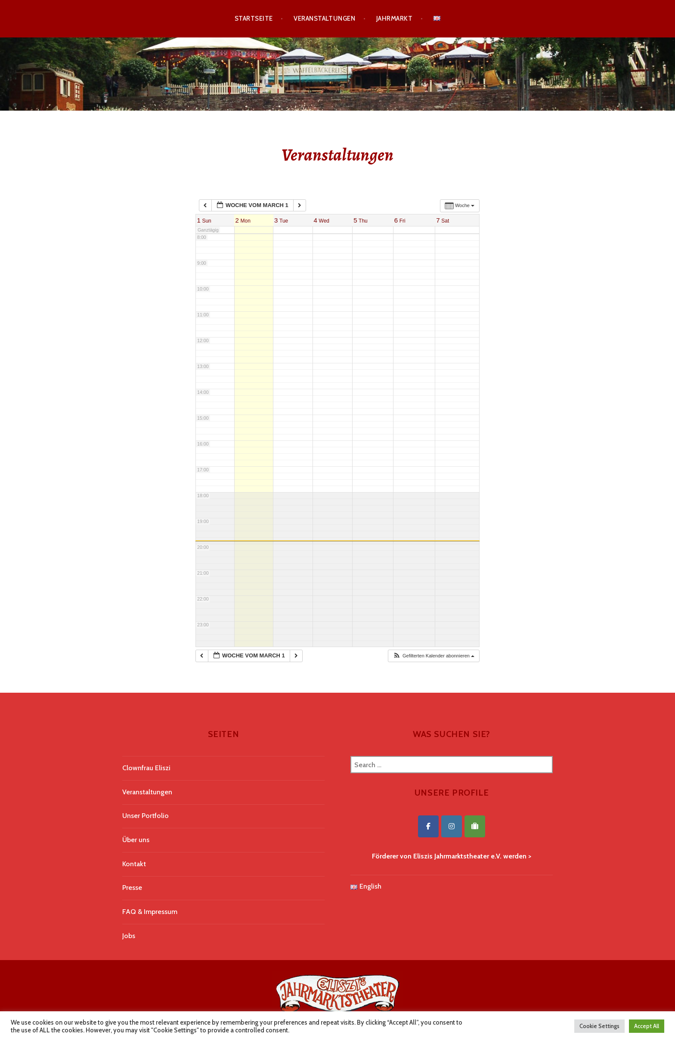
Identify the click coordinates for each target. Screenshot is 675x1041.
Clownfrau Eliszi (146, 768)
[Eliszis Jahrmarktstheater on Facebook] (428, 826)
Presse (132, 887)
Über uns (135, 840)
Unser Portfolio (145, 816)
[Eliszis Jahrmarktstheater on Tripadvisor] (474, 826)
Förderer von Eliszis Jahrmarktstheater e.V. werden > (451, 856)
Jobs (128, 936)
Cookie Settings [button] (599, 1025)
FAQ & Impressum (149, 912)
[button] (433, 656)
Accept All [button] (646, 1025)
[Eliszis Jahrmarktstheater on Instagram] (451, 826)
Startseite (254, 18)
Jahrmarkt (394, 18)
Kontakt (134, 864)
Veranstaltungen (324, 18)
